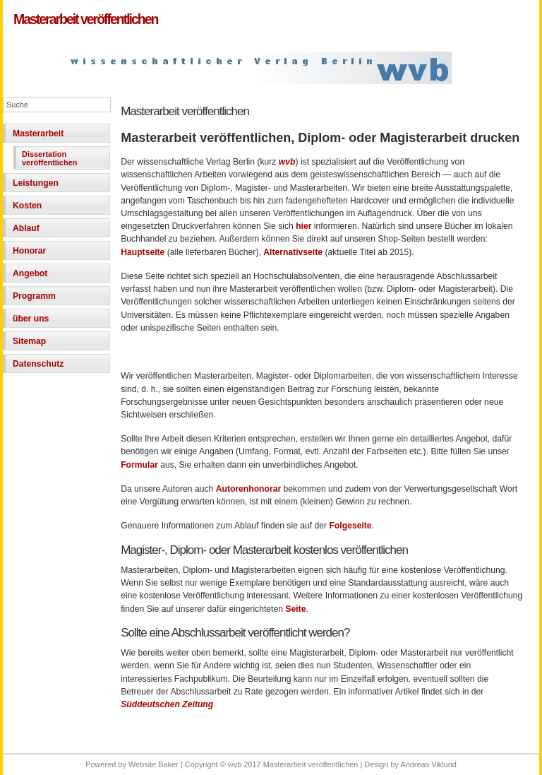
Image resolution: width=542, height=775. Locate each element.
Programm (34, 296)
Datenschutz (38, 364)
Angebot (30, 273)
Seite (295, 609)
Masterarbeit (38, 133)
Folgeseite (351, 526)
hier (305, 226)
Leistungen (36, 183)
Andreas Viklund (428, 764)
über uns (31, 319)
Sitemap (29, 341)
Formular (140, 465)
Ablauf (26, 228)
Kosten (27, 206)
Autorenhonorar (249, 489)
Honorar (29, 251)
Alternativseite (294, 252)
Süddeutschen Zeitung (167, 704)
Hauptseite (144, 252)
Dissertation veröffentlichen (49, 158)
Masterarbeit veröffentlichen (85, 19)
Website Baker (153, 764)
